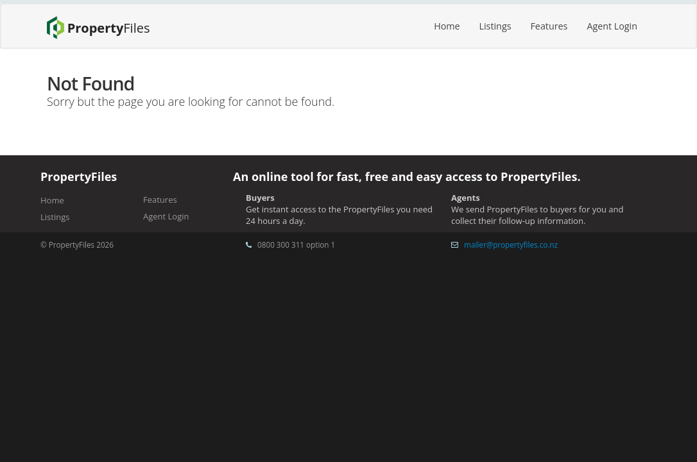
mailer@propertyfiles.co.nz (511, 244)
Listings (495, 26)
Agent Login (612, 26)
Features (548, 26)
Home (447, 26)
